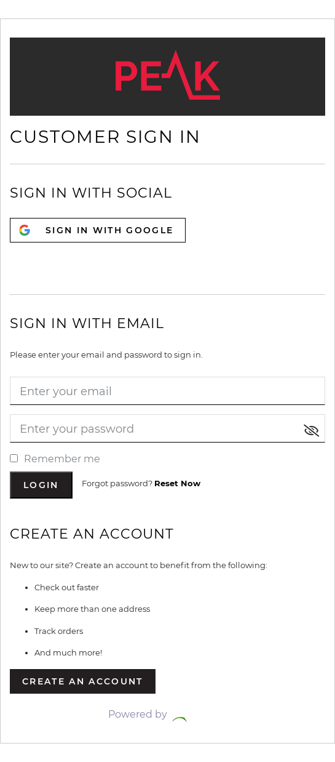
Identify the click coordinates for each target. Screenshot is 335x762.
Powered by (167, 714)
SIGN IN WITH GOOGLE (109, 230)
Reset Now (177, 483)
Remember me (55, 459)
